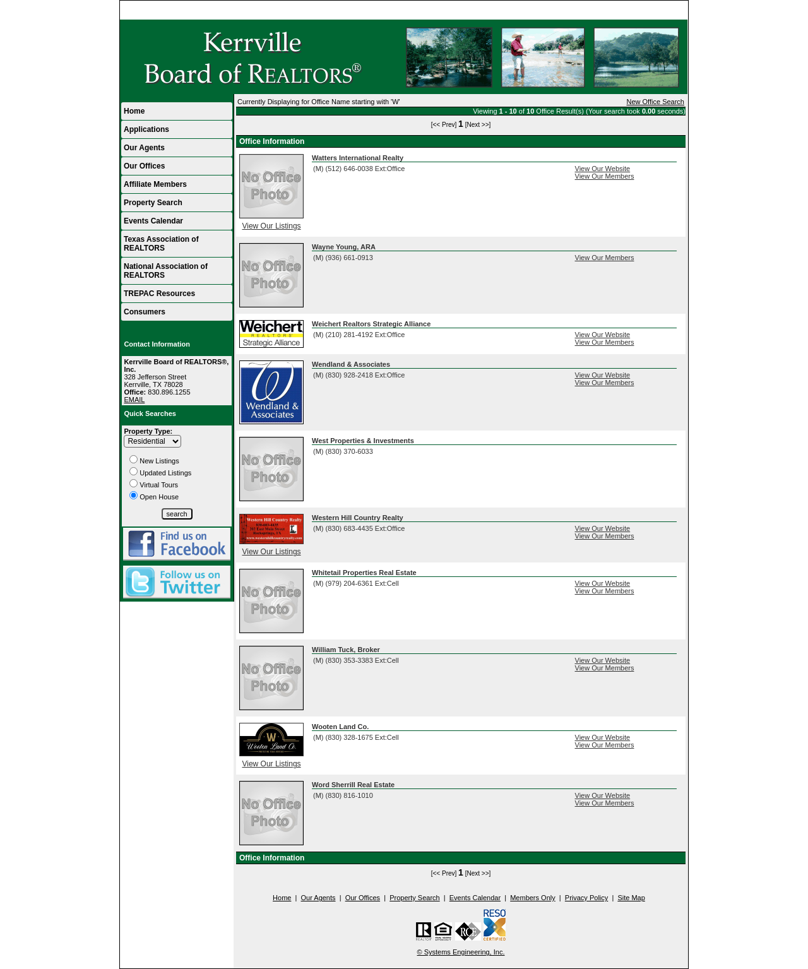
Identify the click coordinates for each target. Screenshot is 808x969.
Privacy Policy (586, 897)
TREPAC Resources (159, 293)
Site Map (631, 897)
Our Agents (144, 147)
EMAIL (134, 399)
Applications (146, 129)
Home (672, 10)
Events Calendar (153, 221)
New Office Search (655, 101)
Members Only (533, 897)
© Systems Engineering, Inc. (461, 952)
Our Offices (144, 166)
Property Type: (148, 431)
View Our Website (603, 168)
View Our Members (604, 176)
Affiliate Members (155, 184)
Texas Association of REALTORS (161, 244)
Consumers (144, 311)
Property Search (153, 202)
